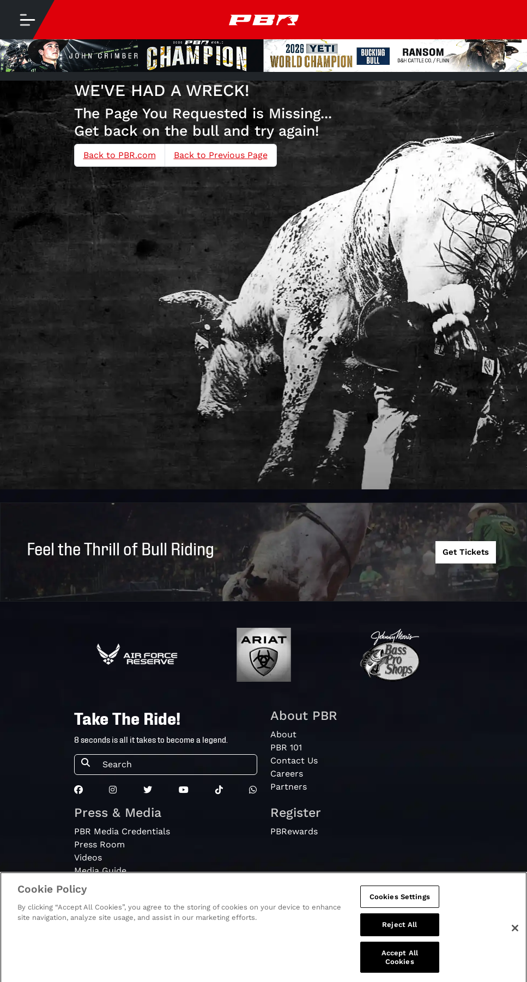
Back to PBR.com (119, 155)
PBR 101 (286, 747)
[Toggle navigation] (27, 19)
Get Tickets (466, 552)
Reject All (399, 929)
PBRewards (294, 831)
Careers (286, 773)
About (283, 734)
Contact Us (294, 760)
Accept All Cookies (399, 961)
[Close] (515, 932)
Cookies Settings (399, 900)
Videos (88, 857)
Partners (288, 786)
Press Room (99, 844)
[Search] (176, 764)
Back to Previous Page (221, 155)
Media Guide (100, 870)
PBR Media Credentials (122, 831)
